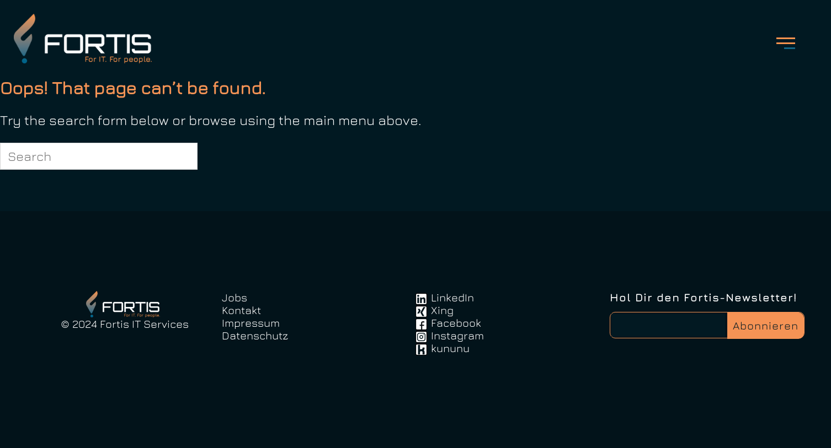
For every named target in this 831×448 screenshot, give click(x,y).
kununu (450, 348)
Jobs (234, 297)
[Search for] (99, 156)
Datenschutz (255, 335)
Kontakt (241, 310)
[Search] (183, 156)
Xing (442, 310)
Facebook (456, 322)
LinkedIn (452, 297)
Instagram (457, 335)
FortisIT (86, 38)
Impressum (251, 322)
